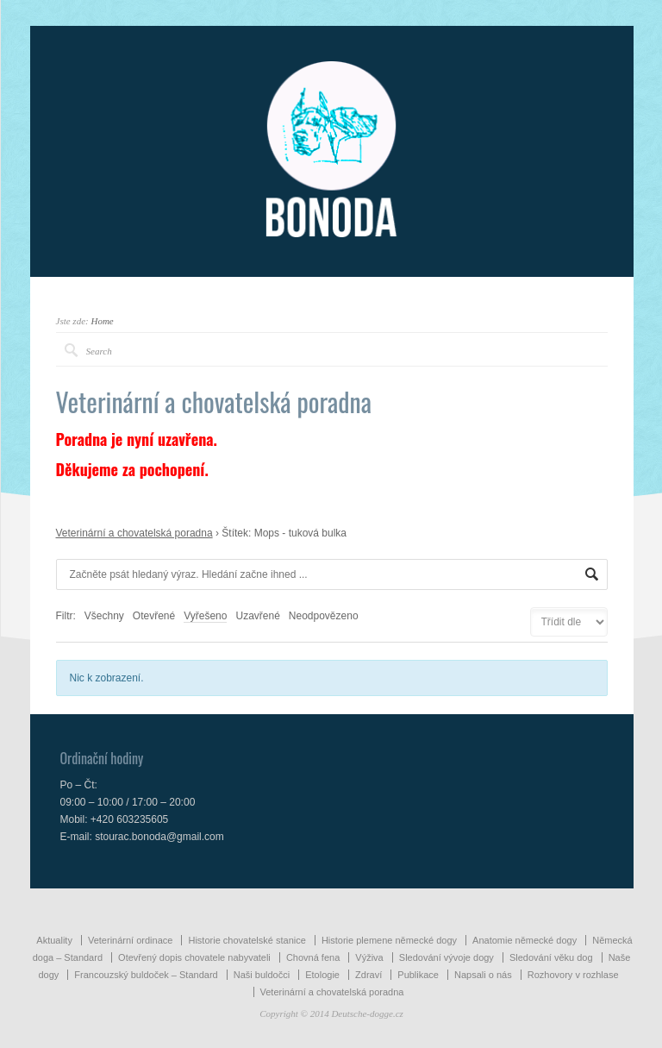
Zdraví (368, 975)
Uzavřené (257, 616)
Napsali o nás (483, 975)
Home (102, 321)
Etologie (322, 975)
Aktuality (54, 940)
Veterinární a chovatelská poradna (134, 533)
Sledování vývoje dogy (446, 957)
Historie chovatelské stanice (246, 940)
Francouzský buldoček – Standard (145, 975)
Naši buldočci (262, 975)
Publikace (418, 975)
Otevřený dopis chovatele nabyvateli (194, 957)
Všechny (104, 616)
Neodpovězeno (324, 616)
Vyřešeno (205, 616)
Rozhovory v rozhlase (573, 975)
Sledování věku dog (551, 957)
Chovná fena (313, 957)
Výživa (369, 957)
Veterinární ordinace (130, 940)
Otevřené (154, 616)
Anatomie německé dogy (524, 940)
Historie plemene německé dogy (389, 940)
